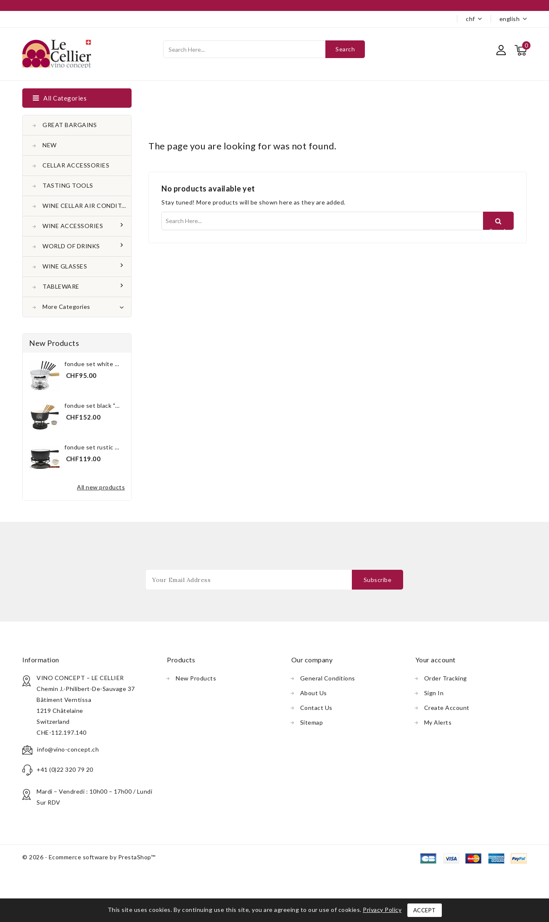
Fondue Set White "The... (97, 363)
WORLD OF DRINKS (71, 246)
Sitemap (311, 722)
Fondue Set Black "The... (96, 405)
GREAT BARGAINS (69, 124)
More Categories (83, 306)
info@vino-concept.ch (68, 749)
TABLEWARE (61, 286)
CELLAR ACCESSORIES (75, 165)
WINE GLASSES (65, 266)
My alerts (438, 722)
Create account (447, 707)
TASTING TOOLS (67, 185)
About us (313, 692)
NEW (49, 145)
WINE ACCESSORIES (73, 225)
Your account (435, 660)
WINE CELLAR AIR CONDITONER (86, 205)
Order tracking (445, 678)
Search (345, 49)
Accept (424, 910)
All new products (101, 487)
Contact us (316, 707)
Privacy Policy (382, 909)
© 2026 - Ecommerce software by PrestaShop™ (88, 857)
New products (196, 678)
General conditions (327, 678)
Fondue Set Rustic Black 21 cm (106, 447)
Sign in (434, 692)
